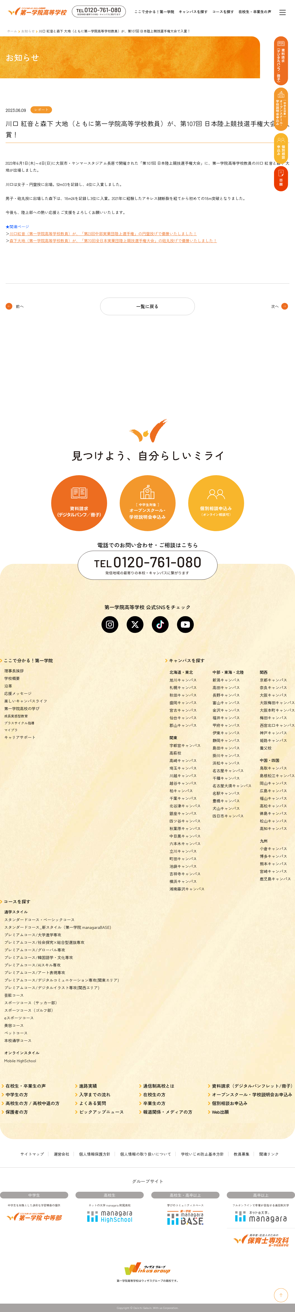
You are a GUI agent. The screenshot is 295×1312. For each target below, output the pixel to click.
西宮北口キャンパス (277, 725)
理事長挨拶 (14, 670)
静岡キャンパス (226, 740)
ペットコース (16, 1033)
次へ (275, 306)
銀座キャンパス (183, 813)
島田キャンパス (226, 748)
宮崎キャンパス (273, 871)
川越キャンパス (183, 775)
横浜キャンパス (183, 881)
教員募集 (241, 1154)
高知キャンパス (273, 828)
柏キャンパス (181, 790)
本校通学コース (18, 1040)
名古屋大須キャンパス (232, 785)
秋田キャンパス (183, 695)
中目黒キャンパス (185, 836)
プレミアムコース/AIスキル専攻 (32, 965)
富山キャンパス (226, 702)
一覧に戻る (147, 306)
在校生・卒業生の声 (255, 11)
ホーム (12, 31)
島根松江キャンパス (277, 775)
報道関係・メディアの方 (167, 1111)
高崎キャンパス (183, 760)
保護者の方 (17, 1111)
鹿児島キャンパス (275, 879)
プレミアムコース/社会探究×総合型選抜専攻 (44, 942)
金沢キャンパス (226, 710)
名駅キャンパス (226, 793)
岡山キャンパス (273, 783)
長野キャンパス (226, 695)
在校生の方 (154, 1094)
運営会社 (61, 1154)
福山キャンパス (273, 798)
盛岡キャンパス (183, 702)
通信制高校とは (158, 1085)
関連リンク (269, 1154)
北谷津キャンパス (185, 806)
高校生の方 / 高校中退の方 (33, 1103)
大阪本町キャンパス (277, 710)
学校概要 (12, 678)
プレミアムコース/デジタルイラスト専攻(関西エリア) (51, 987)
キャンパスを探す (193, 11)
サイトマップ (32, 1154)
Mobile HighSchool (20, 1060)
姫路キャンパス (273, 740)
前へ (20, 306)
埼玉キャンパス (183, 768)
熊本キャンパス (273, 863)
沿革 (8, 686)
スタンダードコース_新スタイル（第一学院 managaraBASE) (57, 927)
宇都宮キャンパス (185, 745)
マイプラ (11, 729)
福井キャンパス (226, 717)
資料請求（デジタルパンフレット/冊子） (253, 1085)
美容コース (14, 1025)
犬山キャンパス (226, 808)
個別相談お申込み (230, 1103)
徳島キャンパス (273, 813)
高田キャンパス (226, 687)
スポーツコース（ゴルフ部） (29, 1010)
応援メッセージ (18, 693)
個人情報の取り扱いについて (145, 1154)
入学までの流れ (94, 1094)
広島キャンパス (273, 790)
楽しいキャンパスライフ (25, 701)
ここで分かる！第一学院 (154, 11)
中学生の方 (17, 1094)
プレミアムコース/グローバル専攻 (34, 950)
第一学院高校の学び (21, 708)
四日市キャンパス (228, 816)
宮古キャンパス (183, 710)
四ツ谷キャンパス (185, 821)
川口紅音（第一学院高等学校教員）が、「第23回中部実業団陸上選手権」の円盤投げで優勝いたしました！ (103, 233)
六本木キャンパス (185, 843)
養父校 (266, 748)
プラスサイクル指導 (19, 722)
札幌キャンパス (183, 687)
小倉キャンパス (273, 848)
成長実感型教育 (16, 715)
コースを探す (223, 11)
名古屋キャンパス (228, 770)
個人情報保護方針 (94, 1154)
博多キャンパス (273, 856)
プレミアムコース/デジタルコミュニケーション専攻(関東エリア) (61, 980)
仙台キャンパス (183, 717)
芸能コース (14, 995)
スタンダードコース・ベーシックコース (39, 919)
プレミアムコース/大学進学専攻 (32, 935)
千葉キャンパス (183, 798)
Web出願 (220, 1111)
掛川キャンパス (226, 755)
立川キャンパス (183, 851)
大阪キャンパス (273, 695)
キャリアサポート (20, 737)
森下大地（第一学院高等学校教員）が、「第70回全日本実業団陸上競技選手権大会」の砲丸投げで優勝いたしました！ (113, 240)
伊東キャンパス (226, 733)
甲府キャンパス (226, 725)
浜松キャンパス (226, 763)
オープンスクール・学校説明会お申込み (252, 1094)
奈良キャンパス (273, 687)
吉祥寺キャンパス (185, 874)
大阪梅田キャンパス (277, 702)
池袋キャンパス (183, 866)
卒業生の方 (154, 1103)
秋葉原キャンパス (185, 828)
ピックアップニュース (101, 1111)
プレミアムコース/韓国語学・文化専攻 (38, 957)
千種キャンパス (226, 778)
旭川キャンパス (183, 680)
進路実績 (88, 1085)
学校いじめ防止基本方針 (202, 1154)
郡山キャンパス (183, 725)
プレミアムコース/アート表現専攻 (34, 972)
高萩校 (175, 753)
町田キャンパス (183, 858)
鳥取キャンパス (273, 768)
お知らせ (28, 31)
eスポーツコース (19, 1018)
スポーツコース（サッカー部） (31, 1002)
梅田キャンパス (273, 717)
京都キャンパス (273, 680)
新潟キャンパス (226, 680)
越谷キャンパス (183, 783)
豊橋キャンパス (226, 801)
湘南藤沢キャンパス (187, 889)
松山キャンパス (273, 821)
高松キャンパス (273, 806)
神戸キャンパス (273, 733)
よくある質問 (92, 1103)
